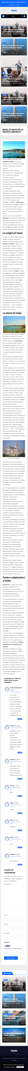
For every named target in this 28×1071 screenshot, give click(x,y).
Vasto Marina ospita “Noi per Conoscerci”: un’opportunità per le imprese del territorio (13, 32)
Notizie (4, 27)
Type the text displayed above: (13, 948)
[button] (22, 16)
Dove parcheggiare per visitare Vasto (14, 1017)
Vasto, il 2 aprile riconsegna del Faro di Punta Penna (13, 47)
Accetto (20, 1067)
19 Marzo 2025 (8, 33)
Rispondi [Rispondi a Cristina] (20, 752)
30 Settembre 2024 (10, 1037)
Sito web (6, 933)
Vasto (14, 10)
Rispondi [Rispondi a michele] (20, 778)
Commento (8, 884)
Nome (6, 915)
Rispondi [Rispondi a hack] (20, 830)
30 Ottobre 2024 (10, 1020)
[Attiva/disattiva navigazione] (13, 16)
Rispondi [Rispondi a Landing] (20, 864)
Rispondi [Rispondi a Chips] (20, 813)
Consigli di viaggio (8, 1014)
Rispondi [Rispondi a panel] (20, 847)
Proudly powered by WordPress (9, 1058)
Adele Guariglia (18, 33)
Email (6, 924)
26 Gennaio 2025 (8, 49)
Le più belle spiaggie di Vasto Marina (14, 1034)
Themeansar (14, 1060)
